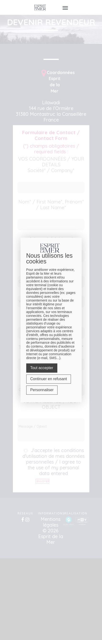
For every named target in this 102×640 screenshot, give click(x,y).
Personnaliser (42, 390)
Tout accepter (41, 368)
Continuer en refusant (48, 379)
